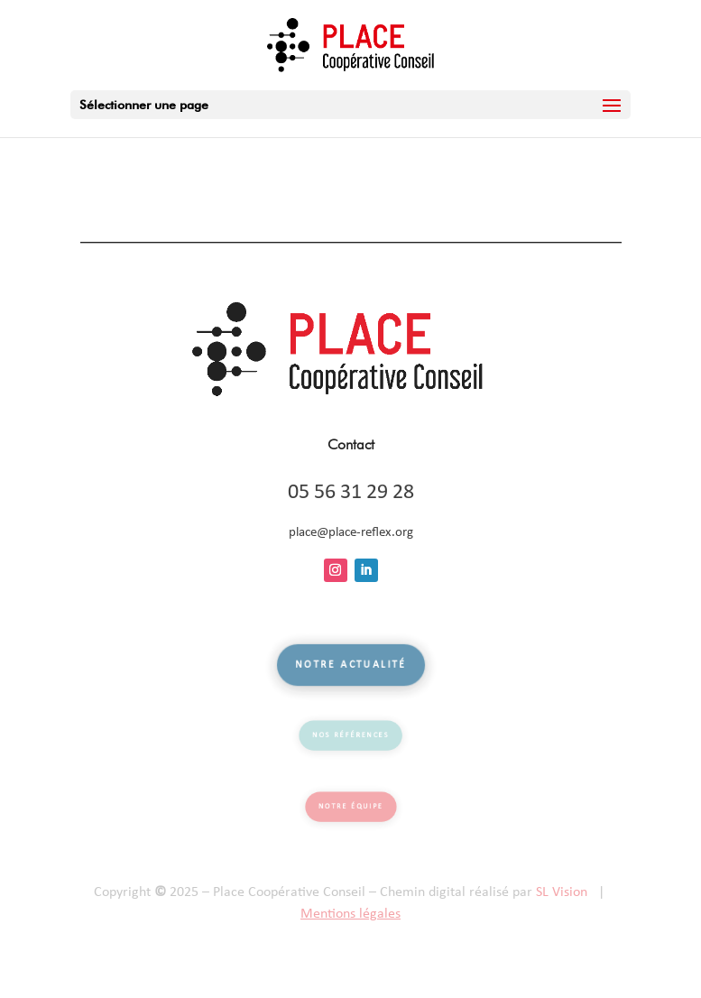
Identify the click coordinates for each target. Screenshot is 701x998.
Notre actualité (350, 665)
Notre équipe (351, 806)
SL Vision (561, 892)
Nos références (350, 736)
